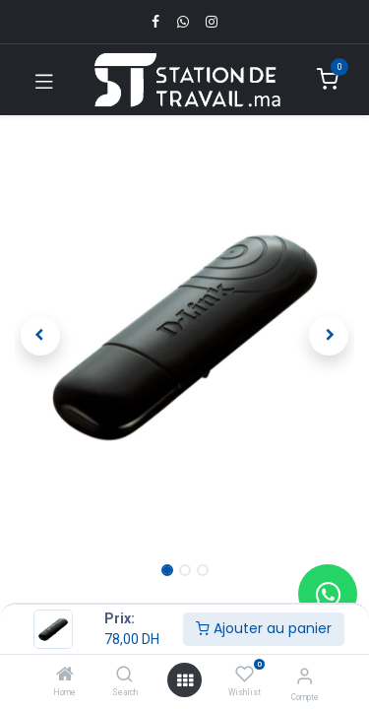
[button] (40, 336)
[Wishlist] (244, 674)
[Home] (65, 675)
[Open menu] (185, 680)
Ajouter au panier (264, 628)
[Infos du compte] (304, 676)
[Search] (124, 675)
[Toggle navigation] (44, 79)
